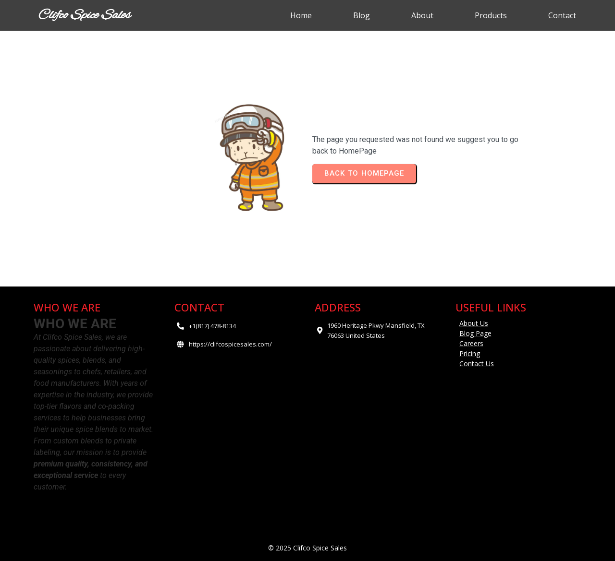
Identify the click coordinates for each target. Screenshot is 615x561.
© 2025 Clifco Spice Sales (307, 547)
